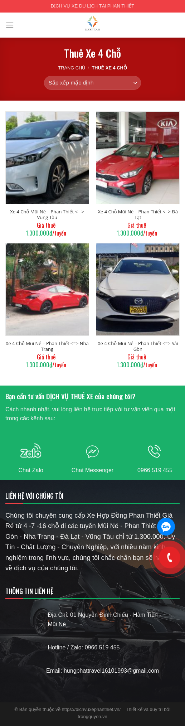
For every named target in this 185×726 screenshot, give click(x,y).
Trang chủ (71, 68)
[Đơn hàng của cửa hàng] (92, 83)
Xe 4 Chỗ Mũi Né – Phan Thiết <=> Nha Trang (47, 346)
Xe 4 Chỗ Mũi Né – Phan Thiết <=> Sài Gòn (138, 346)
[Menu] (9, 25)
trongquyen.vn (92, 716)
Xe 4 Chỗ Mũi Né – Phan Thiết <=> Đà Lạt (138, 214)
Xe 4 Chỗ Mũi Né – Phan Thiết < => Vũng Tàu (47, 214)
